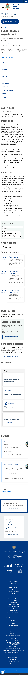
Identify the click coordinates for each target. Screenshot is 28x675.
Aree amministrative (13, 581)
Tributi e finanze (13, 614)
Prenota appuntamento (13, 657)
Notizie (13, 623)
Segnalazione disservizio (13, 661)
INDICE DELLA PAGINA (7, 57)
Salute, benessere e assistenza (13, 618)
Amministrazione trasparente (13, 635)
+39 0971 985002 (13, 646)
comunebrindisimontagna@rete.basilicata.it (13, 650)
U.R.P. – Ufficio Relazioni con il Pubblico (9, 15)
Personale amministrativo (13, 591)
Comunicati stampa (13, 625)
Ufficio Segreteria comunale (11, 442)
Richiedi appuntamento (11, 337)
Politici (13, 589)
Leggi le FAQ (13, 659)
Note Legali (13, 670)
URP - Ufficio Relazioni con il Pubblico (13, 652)
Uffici (13, 585)
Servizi (6, 13)
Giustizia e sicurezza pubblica (13, 612)
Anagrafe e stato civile (13, 598)
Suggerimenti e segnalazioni (7, 16)
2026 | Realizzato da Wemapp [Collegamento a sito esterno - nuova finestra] (14, 674)
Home (2, 13)
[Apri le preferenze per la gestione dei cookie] (2, 672)
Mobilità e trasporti (13, 610)
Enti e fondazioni (13, 587)
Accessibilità (13, 663)
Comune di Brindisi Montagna (16, 7)
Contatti (13, 638)
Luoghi (13, 593)
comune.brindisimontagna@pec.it (13, 648)
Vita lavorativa (13, 602)
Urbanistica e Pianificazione (13, 606)
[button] (26, 1)
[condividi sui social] (4, 27)
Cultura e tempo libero (13, 600)
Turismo (13, 608)
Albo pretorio (13, 634)
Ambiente (13, 616)
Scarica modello (8, 422)
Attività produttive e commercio (13, 604)
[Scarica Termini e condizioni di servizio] (10, 356)
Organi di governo (13, 583)
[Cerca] (25, 6)
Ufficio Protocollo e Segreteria (11, 464)
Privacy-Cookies (5, 670)
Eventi (13, 627)
